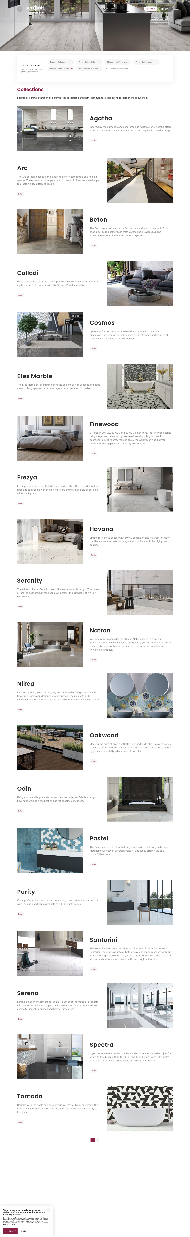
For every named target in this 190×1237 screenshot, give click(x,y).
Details (93, 140)
